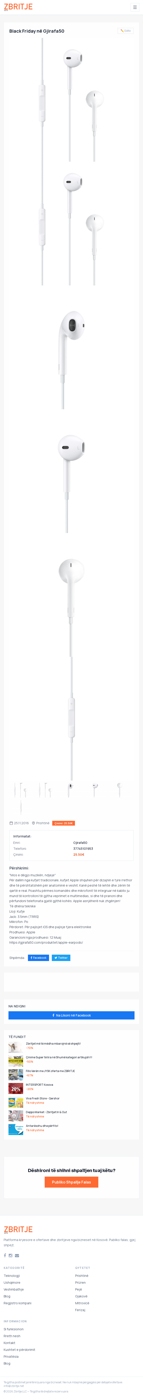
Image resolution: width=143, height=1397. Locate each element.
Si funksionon (14, 1329)
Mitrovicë (82, 1303)
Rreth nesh (12, 1336)
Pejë (78, 1289)
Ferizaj (80, 1310)
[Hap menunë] (135, 7)
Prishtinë (81, 1275)
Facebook (38, 958)
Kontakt (9, 1343)
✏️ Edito (126, 31)
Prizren (80, 1282)
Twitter (61, 958)
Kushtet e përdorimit (19, 1349)
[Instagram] (10, 1255)
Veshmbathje (14, 1289)
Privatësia (11, 1356)
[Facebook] (5, 1255)
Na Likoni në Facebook (71, 1015)
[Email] (17, 1255)
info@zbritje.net (14, 1386)
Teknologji (12, 1275)
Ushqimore (12, 1282)
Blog (7, 1296)
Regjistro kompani (17, 1303)
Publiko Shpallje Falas (71, 1182)
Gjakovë (81, 1296)
